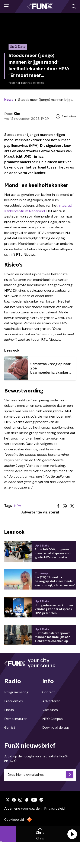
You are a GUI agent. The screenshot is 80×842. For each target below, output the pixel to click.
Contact (48, 692)
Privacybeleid (54, 808)
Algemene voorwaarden (23, 808)
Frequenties (13, 701)
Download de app (55, 727)
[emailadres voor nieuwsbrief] (40, 775)
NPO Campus (52, 719)
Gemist (9, 727)
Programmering (16, 692)
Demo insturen (15, 719)
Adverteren (51, 701)
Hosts (9, 710)
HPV (17, 506)
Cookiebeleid (14, 819)
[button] (72, 834)
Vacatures (50, 710)
